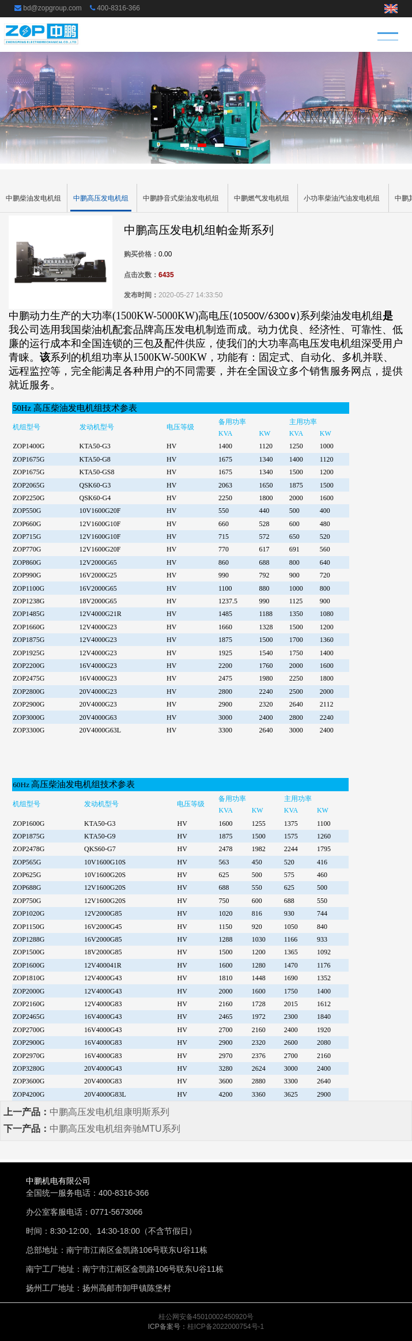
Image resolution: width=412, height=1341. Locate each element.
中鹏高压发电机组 (100, 198)
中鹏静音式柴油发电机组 (181, 198)
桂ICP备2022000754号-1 (225, 1327)
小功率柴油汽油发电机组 (342, 198)
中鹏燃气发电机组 (261, 198)
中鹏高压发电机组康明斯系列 (109, 1112)
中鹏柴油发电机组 (33, 198)
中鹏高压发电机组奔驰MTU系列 (115, 1129)
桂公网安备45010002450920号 (206, 1317)
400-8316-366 (118, 8)
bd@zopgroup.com (52, 8)
